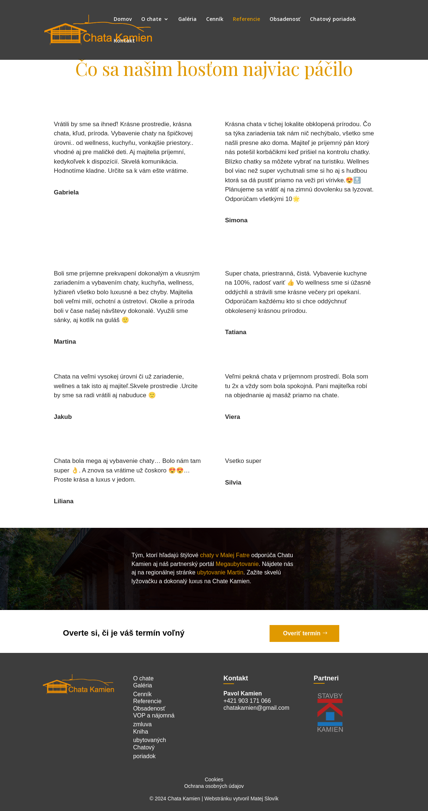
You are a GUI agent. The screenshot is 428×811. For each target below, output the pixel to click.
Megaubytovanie (237, 564)
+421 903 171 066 (247, 701)
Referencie (246, 19)
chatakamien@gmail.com (256, 708)
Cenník (214, 19)
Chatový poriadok (333, 19)
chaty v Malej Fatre (224, 555)
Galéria (187, 19)
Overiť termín (302, 633)
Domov (123, 19)
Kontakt (124, 41)
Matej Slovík (264, 798)
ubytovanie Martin (220, 572)
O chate (151, 19)
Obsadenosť (285, 19)
